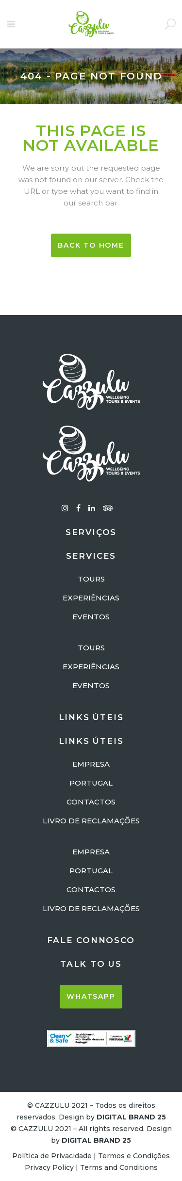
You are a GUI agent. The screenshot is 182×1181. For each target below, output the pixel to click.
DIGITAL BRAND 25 (131, 1117)
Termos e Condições (134, 1155)
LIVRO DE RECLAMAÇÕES (91, 820)
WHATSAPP (90, 996)
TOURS (91, 578)
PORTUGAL (91, 782)
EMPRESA (91, 764)
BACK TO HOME (91, 245)
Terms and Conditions (119, 1167)
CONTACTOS (91, 801)
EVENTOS (91, 616)
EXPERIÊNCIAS (91, 597)
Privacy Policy (49, 1167)
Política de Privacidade (52, 1155)
